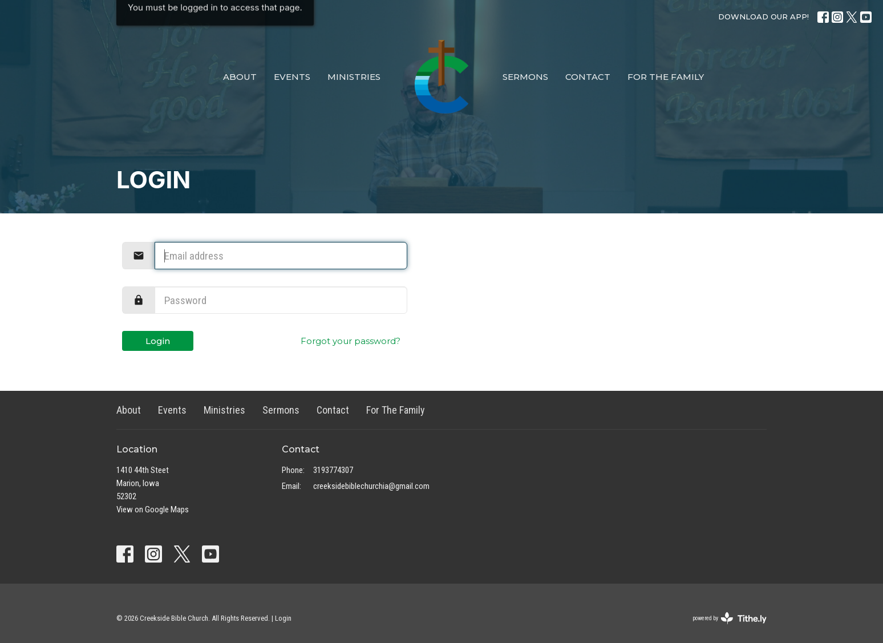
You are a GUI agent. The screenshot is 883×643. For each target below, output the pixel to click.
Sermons (525, 76)
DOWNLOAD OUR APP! (763, 16)
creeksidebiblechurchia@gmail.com (371, 486)
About (240, 76)
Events (292, 76)
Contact (587, 76)
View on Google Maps (152, 509)
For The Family (665, 76)
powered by (729, 618)
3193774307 (333, 470)
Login (157, 340)
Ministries (353, 76)
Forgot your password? (350, 340)
